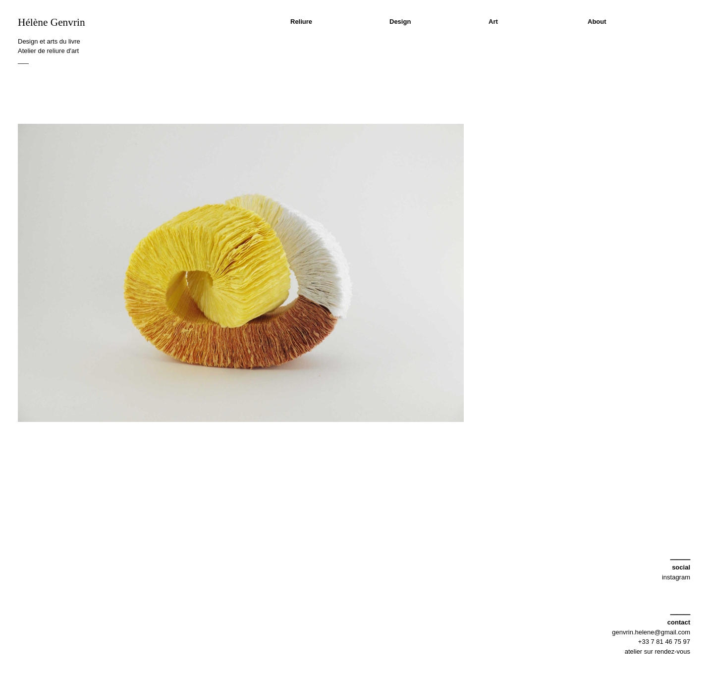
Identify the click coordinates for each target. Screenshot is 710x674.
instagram (676, 577)
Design (400, 21)
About (597, 21)
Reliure (301, 21)
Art (493, 21)
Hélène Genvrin (51, 22)
